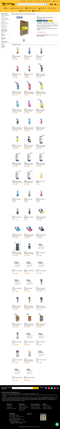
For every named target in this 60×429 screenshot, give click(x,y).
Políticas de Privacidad (47, 408)
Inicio (13, 13)
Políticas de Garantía (47, 407)
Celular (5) (3, 16)
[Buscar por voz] (45, 4)
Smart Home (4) (4, 26)
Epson (30, 13)
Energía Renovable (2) (5, 19)
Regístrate (9, 405)
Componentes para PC (31, 8)
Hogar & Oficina (37, 10)
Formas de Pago (22, 408)
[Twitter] (52, 388)
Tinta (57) (3, 46)
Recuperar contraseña (11, 408)
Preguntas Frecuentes (35, 407)
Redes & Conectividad (24, 10)
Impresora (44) (4, 22)
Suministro (25, 13)
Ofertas (6, 8)
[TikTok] (57, 388)
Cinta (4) (2, 43)
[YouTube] (49, 388)
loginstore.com (15, 392)
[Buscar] (47, 4)
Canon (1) (3, 35)
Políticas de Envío (46, 405)
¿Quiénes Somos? (23, 405)
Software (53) (3, 27)
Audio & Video (52, 8)
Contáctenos (21, 410)
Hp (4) (2, 39)
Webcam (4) (3, 32)
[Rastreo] (56, 4)
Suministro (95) (4, 30)
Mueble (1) (3, 25)
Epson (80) (3, 38)
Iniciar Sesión (9, 407)
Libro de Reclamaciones (36, 405)
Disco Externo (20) (4, 18)
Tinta (33, 13)
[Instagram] (55, 388)
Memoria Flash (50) (4, 23)
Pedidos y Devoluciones (24, 407)
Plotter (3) (3, 44)
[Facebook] (46, 388)
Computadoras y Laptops (17, 8)
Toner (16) (3, 47)
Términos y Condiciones (36, 408)
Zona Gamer (42, 8)
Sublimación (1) (4, 29)
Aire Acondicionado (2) (5, 15)
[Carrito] (51, 4)
